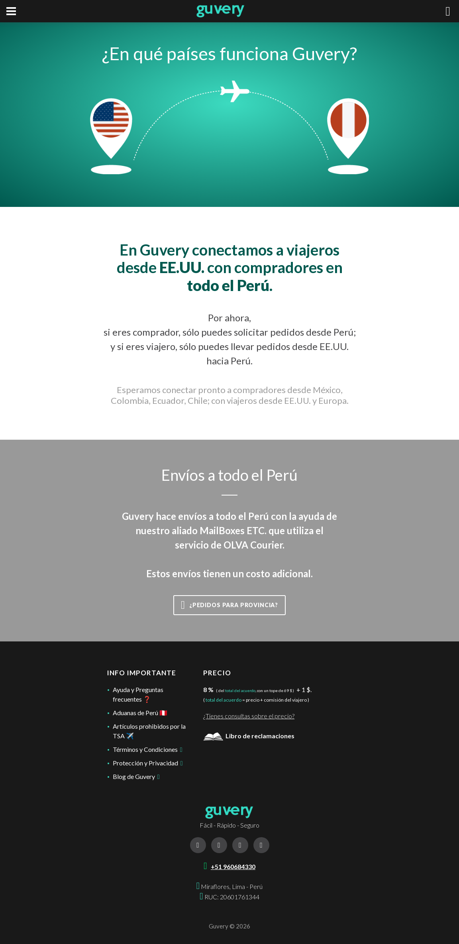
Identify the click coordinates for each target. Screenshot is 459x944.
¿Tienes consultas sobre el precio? (248, 716)
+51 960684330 (233, 866)
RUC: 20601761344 (231, 897)
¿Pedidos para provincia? (229, 605)
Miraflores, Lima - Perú (232, 886)
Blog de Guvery (136, 776)
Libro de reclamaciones (248, 735)
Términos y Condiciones (147, 749)
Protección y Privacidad (148, 763)
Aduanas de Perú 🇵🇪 (140, 712)
